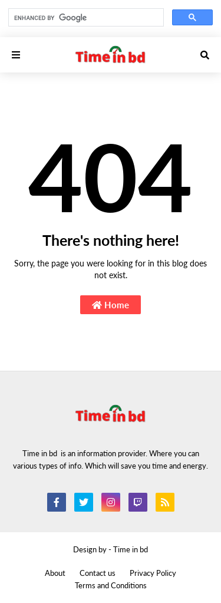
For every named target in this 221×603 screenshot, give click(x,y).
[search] (85, 17)
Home (110, 304)
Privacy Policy (153, 573)
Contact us (98, 573)
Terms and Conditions (111, 585)
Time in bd (130, 549)
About (55, 573)
